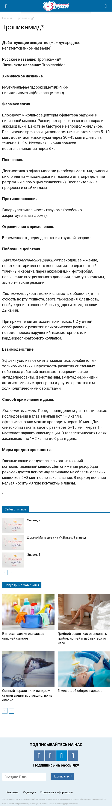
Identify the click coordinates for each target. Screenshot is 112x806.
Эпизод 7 (33, 520)
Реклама (12, 792)
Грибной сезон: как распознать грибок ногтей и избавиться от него (82, 638)
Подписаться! (62, 776)
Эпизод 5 (33, 554)
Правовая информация (56, 792)
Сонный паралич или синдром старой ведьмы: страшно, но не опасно (27, 695)
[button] (106, 6)
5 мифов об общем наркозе (80, 691)
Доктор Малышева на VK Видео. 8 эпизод (56, 537)
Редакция (29, 792)
